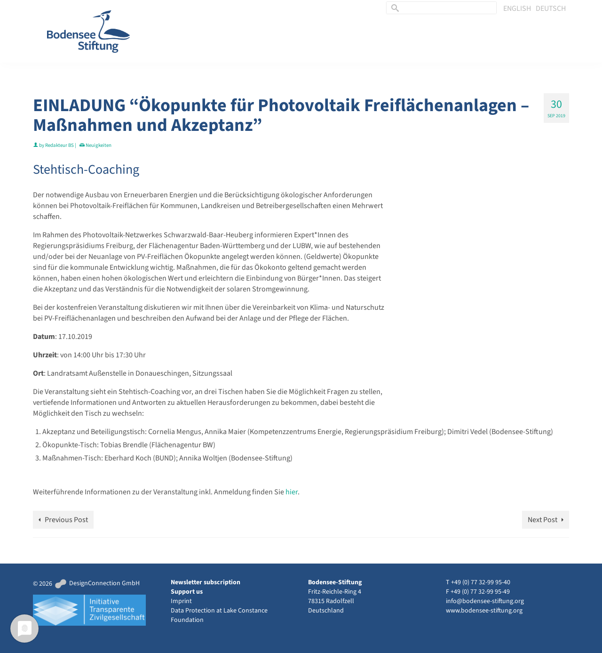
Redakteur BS (59, 145)
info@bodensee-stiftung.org (485, 601)
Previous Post (66, 520)
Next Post (542, 520)
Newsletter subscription (205, 582)
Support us (187, 592)
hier (291, 492)
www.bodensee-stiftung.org (484, 610)
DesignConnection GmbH (97, 583)
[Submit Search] (394, 8)
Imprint (181, 601)
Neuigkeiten (98, 145)
